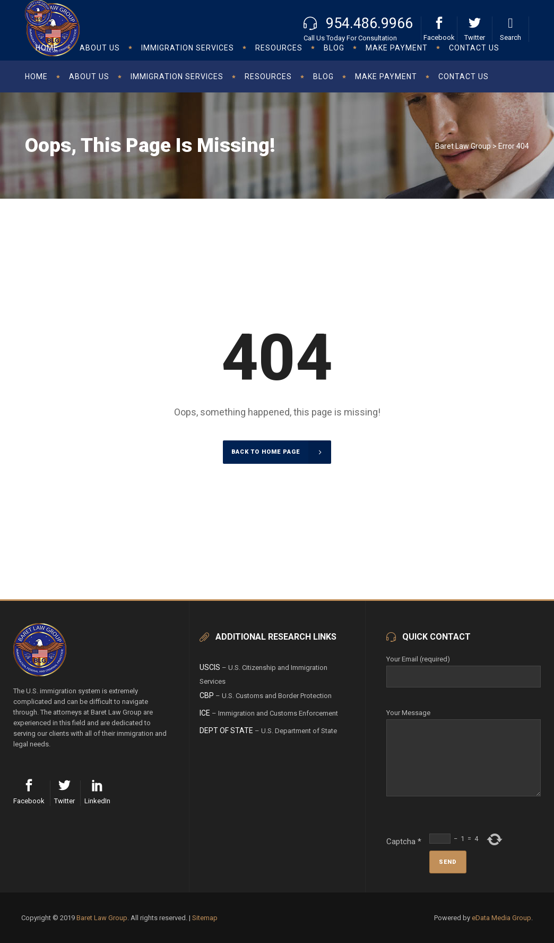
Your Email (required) (463, 668)
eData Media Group (501, 918)
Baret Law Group (463, 146)
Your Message (463, 719)
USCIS (210, 667)
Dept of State (226, 730)
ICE (205, 713)
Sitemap (205, 918)
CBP (207, 695)
